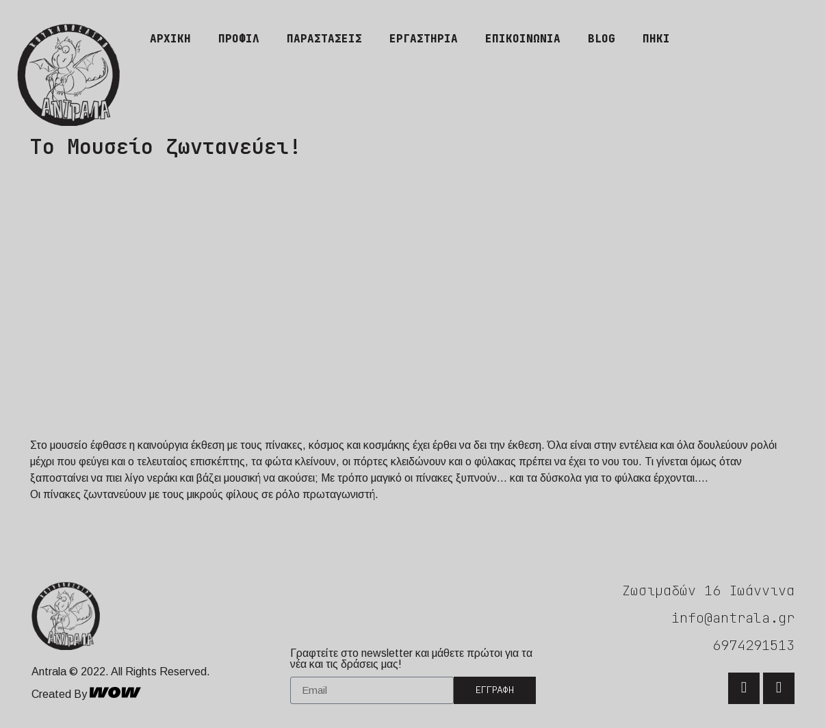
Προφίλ (238, 38)
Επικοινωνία (522, 38)
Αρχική (170, 38)
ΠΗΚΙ (656, 38)
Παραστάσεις (324, 38)
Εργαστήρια (423, 38)
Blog (601, 38)
